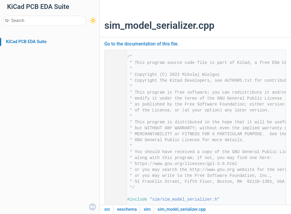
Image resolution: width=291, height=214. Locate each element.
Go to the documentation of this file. (141, 44)
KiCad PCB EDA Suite (26, 41)
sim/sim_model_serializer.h (184, 199)
